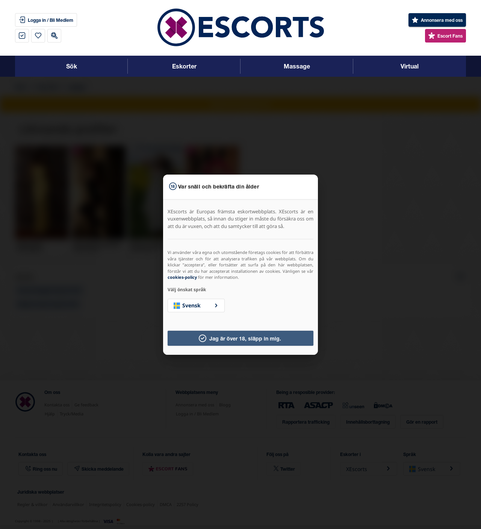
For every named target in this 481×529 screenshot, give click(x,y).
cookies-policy (182, 277)
